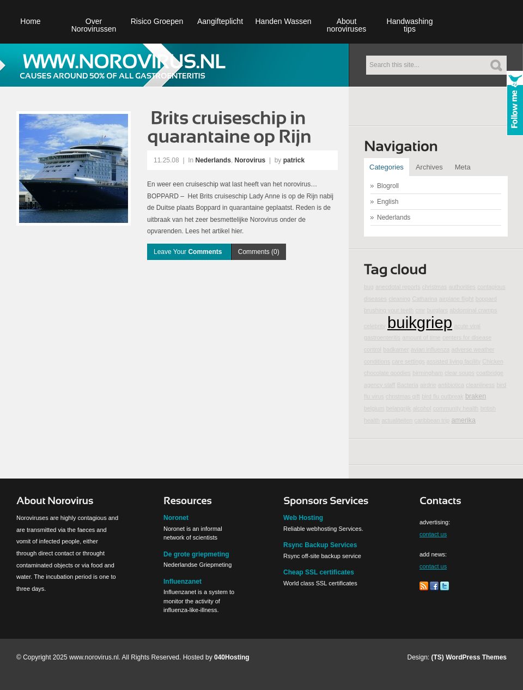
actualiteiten (396, 420)
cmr (420, 310)
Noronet (175, 518)
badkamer (396, 349)
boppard (486, 298)
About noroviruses (346, 25)
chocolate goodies (387, 373)
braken (475, 396)
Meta (463, 167)
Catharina (424, 298)
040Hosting (232, 657)
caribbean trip (432, 420)
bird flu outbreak (442, 396)
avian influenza (430, 349)
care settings (408, 361)
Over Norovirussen (93, 25)
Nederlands (213, 160)
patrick (294, 160)
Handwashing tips (410, 25)
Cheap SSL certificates (318, 572)
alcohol (422, 408)
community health (456, 408)
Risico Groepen (157, 21)
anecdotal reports (397, 286)
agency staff (379, 385)
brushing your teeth (388, 310)
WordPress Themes (476, 657)
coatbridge (489, 373)
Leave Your (189, 252)
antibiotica (451, 385)
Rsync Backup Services (320, 545)
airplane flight (456, 298)
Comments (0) (258, 252)
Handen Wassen (284, 21)
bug (369, 286)
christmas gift (403, 396)
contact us (433, 534)
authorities (462, 286)
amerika (464, 420)
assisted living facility (454, 361)
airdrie (428, 385)
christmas (434, 286)
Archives (429, 167)
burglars (437, 310)
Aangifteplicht (220, 21)
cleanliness (480, 385)
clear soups (460, 373)
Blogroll (388, 186)
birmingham (427, 373)
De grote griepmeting (196, 554)
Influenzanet (182, 581)
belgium (374, 408)
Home (30, 21)
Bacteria (407, 385)
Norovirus (250, 160)
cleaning (399, 298)
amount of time (421, 337)
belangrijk (398, 408)
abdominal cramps (473, 310)
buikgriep (419, 322)
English (387, 201)
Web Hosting (303, 518)
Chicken (492, 361)
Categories (386, 167)
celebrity (375, 326)
